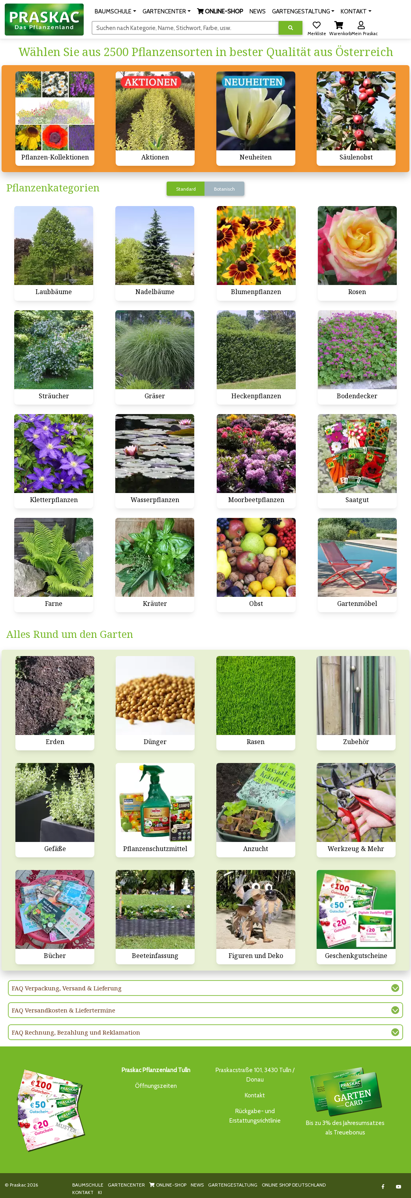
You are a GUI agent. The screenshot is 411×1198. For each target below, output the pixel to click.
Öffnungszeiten (156, 1085)
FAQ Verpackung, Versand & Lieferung (67, 988)
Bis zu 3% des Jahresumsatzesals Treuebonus (345, 1100)
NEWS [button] (258, 11)
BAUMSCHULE (87, 1185)
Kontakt (255, 1095)
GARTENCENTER (126, 1185)
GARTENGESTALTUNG (232, 1185)
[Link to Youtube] (399, 1186)
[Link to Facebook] (383, 1186)
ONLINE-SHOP (167, 1185)
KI (100, 1192)
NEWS (197, 1185)
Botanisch (224, 189)
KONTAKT (83, 1192)
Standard (186, 189)
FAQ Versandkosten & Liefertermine (63, 1010)
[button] (115, 11)
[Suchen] (185, 27)
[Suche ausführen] (290, 28)
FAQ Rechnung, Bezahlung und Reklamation (76, 1032)
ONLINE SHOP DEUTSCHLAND (294, 1185)
